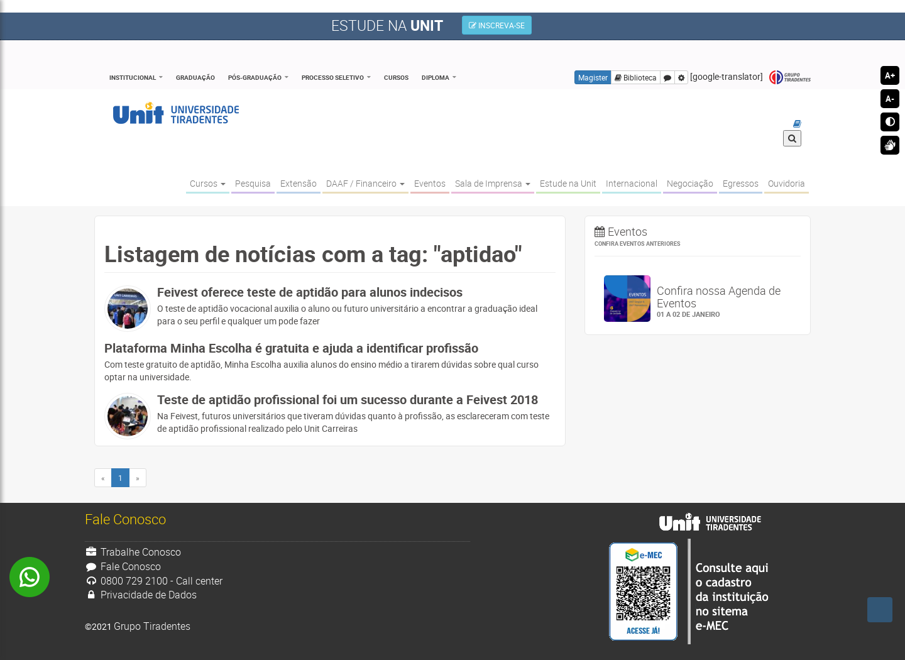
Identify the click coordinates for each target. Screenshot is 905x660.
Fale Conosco (123, 566)
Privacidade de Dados (141, 595)
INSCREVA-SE (497, 25)
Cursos (396, 77)
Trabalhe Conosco (133, 552)
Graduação (195, 77)
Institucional (132, 77)
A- (890, 98)
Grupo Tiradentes (790, 77)
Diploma (435, 77)
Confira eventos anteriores (638, 243)
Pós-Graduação (255, 77)
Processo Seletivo (333, 77)
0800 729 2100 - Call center (153, 581)
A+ (890, 75)
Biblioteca (636, 77)
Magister (593, 77)
